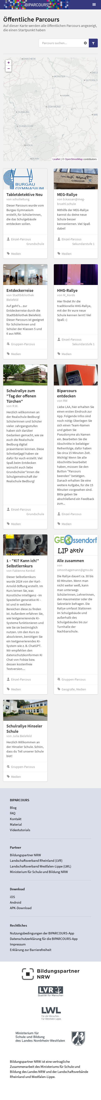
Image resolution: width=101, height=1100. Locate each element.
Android (15, 902)
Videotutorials (20, 830)
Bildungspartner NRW (25, 855)
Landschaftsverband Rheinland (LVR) (36, 860)
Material (16, 824)
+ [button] (8, 63)
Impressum (18, 944)
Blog (13, 808)
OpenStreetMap (74, 159)
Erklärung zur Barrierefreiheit (30, 950)
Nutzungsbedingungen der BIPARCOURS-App (42, 933)
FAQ (12, 813)
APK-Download (21, 908)
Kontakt (15, 819)
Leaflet (56, 159)
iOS (12, 897)
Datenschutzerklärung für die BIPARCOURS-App (44, 938)
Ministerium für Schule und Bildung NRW (39, 872)
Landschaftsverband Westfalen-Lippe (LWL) (40, 866)
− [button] (8, 69)
